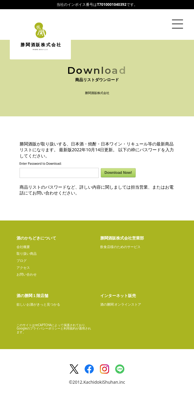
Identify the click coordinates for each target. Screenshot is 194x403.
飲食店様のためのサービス (120, 246)
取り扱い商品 (26, 253)
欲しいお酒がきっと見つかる (38, 304)
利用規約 (70, 328)
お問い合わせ (26, 274)
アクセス (23, 267)
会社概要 (23, 246)
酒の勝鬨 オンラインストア (120, 304)
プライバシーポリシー (45, 328)
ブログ (21, 260)
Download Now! (118, 173)
